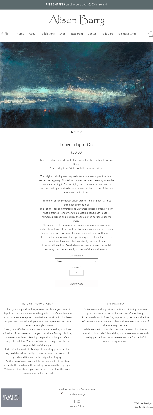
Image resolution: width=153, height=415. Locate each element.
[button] (76, 394)
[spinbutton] (77, 272)
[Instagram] (6, 34)
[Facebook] (2, 34)
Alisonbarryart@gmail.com (80, 389)
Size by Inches (76, 256)
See (136, 407)
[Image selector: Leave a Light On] (71, 132)
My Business (146, 407)
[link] (150, 34)
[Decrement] (72, 272)
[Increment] (81, 272)
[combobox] (76, 261)
